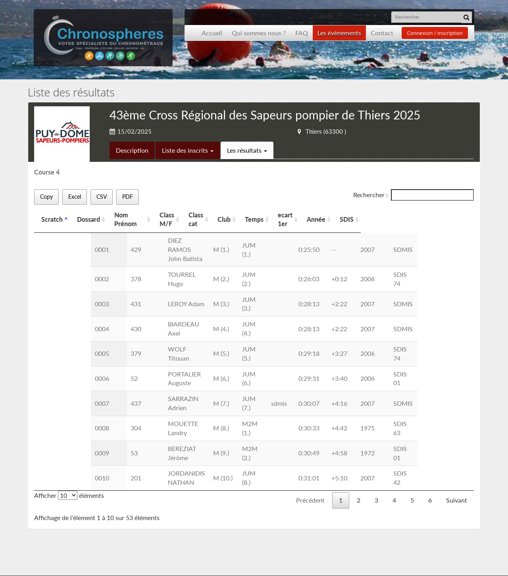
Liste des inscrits (188, 150)
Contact (382, 32)
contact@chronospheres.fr (418, 536)
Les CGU (152, 514)
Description (132, 150)
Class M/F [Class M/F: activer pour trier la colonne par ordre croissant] (230, 215)
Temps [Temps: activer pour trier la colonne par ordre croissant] (334, 215)
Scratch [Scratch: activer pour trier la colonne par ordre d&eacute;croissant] (52, 215)
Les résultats (247, 150)
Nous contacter (162, 505)
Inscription (155, 496)
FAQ (301, 32)
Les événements (65, 514)
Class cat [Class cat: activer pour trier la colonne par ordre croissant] (271, 215)
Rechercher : (413, 195)
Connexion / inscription (435, 32)
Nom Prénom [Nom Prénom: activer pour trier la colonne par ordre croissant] (133, 215)
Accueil (212, 32)
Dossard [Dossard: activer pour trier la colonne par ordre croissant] (88, 215)
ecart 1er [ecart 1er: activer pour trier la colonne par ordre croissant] (371, 215)
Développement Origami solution (62, 562)
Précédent (310, 391)
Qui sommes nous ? (259, 32)
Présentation (61, 505)
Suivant (456, 391)
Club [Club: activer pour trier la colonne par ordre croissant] (304, 215)
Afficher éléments (69, 386)
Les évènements (339, 32)
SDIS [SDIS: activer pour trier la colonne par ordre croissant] (438, 215)
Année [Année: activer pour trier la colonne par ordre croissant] (407, 215)
